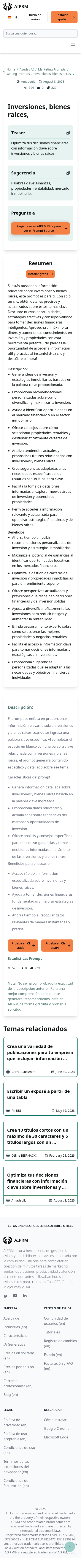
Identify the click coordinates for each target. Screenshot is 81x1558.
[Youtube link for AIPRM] (15, 1296)
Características (15, 1335)
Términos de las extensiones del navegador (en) (16, 1466)
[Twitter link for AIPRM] (5, 1296)
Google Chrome (57, 1428)
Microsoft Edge (56, 1437)
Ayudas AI (27, 69)
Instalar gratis (66, 17)
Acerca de (11, 1318)
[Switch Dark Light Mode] (16, 17)
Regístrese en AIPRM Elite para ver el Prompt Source (42, 228)
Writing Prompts (18, 74)
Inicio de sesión (35, 17)
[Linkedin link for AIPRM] (26, 1296)
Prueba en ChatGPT (58, 945)
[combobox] (40, 33)
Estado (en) (53, 1354)
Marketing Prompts (52, 69)
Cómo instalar (55, 1419)
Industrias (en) (15, 1327)
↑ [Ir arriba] (70, 1547)
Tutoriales (52, 1332)
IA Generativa (14, 1344)
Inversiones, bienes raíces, (53, 74)
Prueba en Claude (23, 945)
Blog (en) (10, 1394)
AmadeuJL (28, 81)
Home (11, 69)
